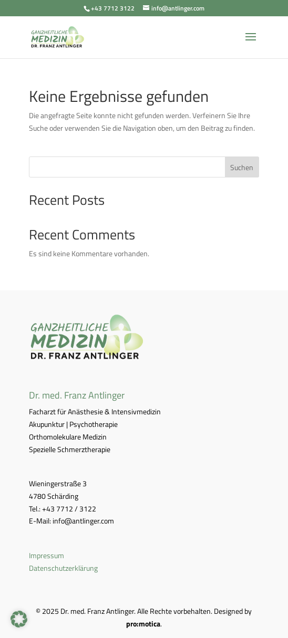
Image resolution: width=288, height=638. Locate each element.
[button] (19, 619)
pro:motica (143, 623)
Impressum (46, 555)
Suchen (241, 167)
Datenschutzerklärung (63, 567)
